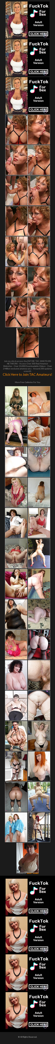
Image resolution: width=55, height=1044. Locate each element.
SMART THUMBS (33, 873)
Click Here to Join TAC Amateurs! (27, 374)
